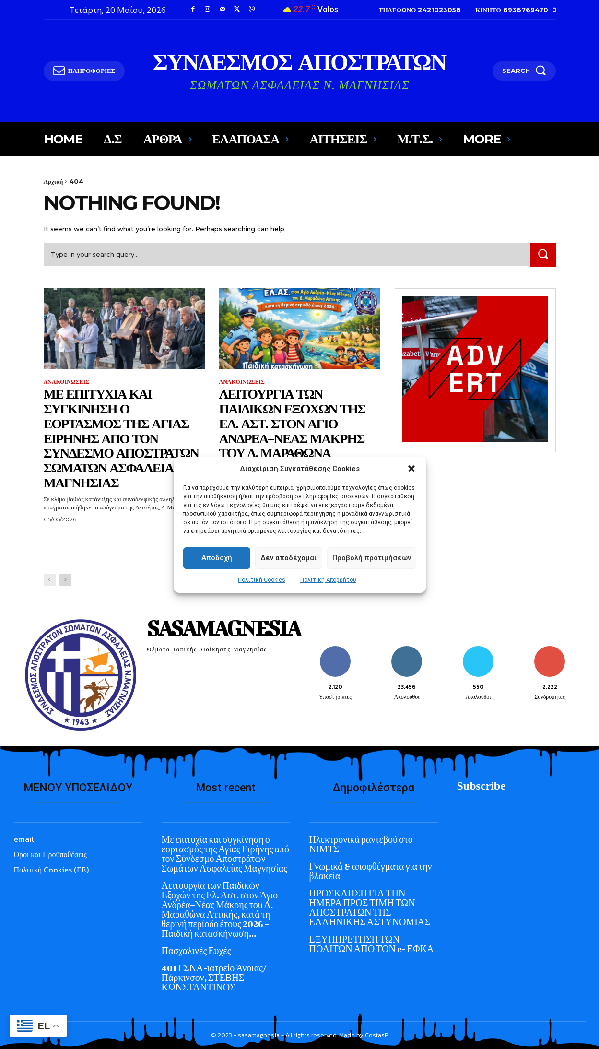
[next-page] (65, 580)
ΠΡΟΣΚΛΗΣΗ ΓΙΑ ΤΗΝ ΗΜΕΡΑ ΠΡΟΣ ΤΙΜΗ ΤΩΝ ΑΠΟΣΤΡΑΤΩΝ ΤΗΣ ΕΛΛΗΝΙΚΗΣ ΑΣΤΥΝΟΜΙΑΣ (369, 907)
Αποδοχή (216, 558)
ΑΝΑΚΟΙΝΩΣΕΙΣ (66, 381)
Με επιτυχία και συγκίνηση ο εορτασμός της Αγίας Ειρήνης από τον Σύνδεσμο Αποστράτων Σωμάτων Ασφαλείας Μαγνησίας (121, 438)
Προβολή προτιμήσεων (371, 558)
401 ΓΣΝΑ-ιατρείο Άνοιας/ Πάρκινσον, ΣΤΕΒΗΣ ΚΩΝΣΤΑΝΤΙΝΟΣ (214, 977)
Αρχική (53, 181)
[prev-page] (50, 580)
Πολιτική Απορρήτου (328, 580)
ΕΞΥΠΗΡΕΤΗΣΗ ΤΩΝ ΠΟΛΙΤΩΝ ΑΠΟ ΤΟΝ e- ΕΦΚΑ (371, 944)
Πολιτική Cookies (261, 580)
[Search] (543, 254)
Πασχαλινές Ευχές (196, 951)
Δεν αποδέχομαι (288, 558)
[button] (411, 468)
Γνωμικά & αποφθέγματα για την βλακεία (370, 871)
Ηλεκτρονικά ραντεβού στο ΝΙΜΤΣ (361, 844)
